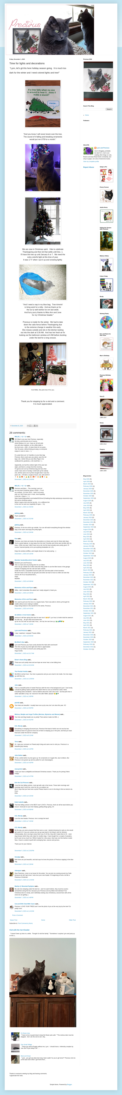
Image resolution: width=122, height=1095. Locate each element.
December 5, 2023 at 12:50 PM (24, 850)
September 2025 (88, 498)
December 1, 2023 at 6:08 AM (24, 581)
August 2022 (87, 587)
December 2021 (88, 606)
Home (43, 920)
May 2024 (86, 536)
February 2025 (87, 515)
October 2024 (87, 524)
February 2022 (87, 601)
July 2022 (86, 589)
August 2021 (87, 616)
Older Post (72, 920)
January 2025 (87, 517)
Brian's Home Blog (21, 660)
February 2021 (87, 630)
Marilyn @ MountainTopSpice (24, 886)
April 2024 (86, 539)
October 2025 (87, 496)
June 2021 (86, 620)
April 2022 (86, 596)
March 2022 (87, 599)
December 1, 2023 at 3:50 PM (24, 708)
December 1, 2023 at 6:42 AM (24, 608)
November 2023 (88, 551)
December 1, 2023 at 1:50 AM (24, 507)
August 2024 (87, 529)
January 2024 (87, 546)
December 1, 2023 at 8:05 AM (24, 636)
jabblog (17, 513)
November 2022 (88, 580)
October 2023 (87, 553)
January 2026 (87, 489)
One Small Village (26, 1044)
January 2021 (87, 632)
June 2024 (86, 534)
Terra (16, 741)
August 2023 (87, 558)
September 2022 (88, 584)
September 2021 (88, 613)
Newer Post (13, 920)
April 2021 (86, 625)
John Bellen (19, 755)
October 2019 (87, 649)
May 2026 (86, 479)
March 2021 (87, 628)
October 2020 (87, 639)
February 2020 (87, 644)
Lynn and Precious (21, 630)
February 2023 (87, 572)
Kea (16, 538)
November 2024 (88, 522)
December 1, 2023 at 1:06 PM (24, 696)
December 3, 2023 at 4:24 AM (24, 796)
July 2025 (86, 503)
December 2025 (88, 491)
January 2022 (87, 604)
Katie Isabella (19, 802)
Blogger (69, 1084)
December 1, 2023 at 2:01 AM (24, 518)
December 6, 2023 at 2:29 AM (24, 864)
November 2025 (88, 493)
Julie (16, 685)
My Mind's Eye (19, 642)
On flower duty (25, 1033)
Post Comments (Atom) (25, 923)
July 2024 (86, 532)
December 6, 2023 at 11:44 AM (24, 880)
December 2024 (88, 520)
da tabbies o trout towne (23, 615)
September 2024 (88, 527)
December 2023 (88, 548)
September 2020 (88, 642)
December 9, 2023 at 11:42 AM (24, 911)
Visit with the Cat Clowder (19, 930)
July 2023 (86, 560)
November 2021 (88, 608)
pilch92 (17, 703)
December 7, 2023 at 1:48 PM (24, 897)
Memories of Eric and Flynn (24, 587)
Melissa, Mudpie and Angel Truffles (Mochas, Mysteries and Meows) (37, 714)
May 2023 (86, 565)
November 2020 (88, 637)
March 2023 (87, 570)
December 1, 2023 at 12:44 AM (24, 479)
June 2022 (86, 592)
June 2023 (86, 563)
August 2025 (87, 501)
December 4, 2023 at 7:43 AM (24, 821)
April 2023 (86, 568)
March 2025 (87, 512)
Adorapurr (18, 870)
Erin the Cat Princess (22, 782)
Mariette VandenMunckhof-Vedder (26, 560)
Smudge (17, 857)
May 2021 (86, 623)
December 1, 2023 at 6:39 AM (24, 593)
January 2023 (87, 575)
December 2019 (88, 647)
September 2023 (88, 556)
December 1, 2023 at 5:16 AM (24, 554)
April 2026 (86, 481)
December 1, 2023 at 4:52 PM (24, 720)
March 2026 (87, 484)
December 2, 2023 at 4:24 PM (24, 749)
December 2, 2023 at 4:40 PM (24, 762)
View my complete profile (91, 161)
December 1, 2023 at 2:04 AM (24, 532)
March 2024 (87, 541)
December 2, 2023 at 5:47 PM (24, 776)
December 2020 (88, 635)
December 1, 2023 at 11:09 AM (24, 679)
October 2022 (87, 582)
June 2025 (86, 505)
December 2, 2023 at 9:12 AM (24, 735)
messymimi (18, 769)
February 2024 (87, 544)
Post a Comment (17, 915)
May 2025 (86, 508)
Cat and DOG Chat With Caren (25, 904)
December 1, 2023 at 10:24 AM (24, 665)
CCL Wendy (19, 726)
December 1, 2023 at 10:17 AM (24, 653)
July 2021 (86, 618)
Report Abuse (88, 167)
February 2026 (87, 486)
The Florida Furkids (21, 671)
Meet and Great (25, 1056)
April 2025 (86, 510)
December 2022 (88, 577)
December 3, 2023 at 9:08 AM (24, 809)
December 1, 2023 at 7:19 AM (24, 624)
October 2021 (87, 611)
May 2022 (86, 594)
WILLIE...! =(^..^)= (21, 436)
